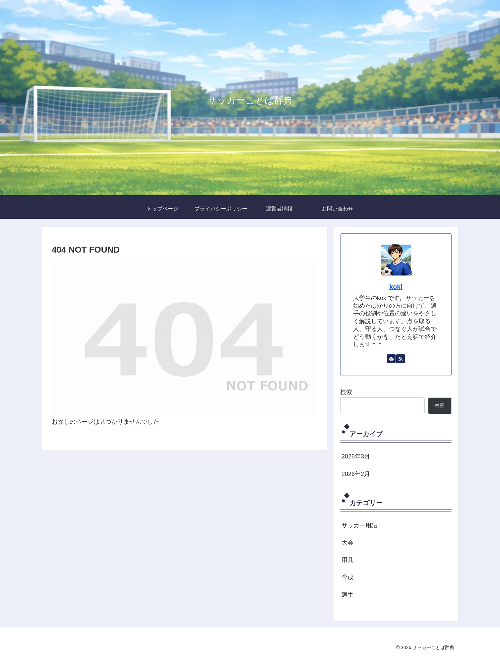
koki (396, 286)
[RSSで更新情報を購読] (400, 358)
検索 (346, 392)
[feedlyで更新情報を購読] (391, 358)
